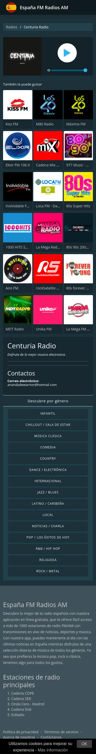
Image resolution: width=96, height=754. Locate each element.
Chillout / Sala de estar (48, 425)
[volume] (69, 70)
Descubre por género (48, 400)
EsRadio (17, 714)
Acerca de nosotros (19, 737)
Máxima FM (76, 124)
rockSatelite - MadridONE (57, 288)
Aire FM (12, 288)
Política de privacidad (20, 731)
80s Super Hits (78, 205)
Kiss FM (12, 124)
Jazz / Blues (48, 492)
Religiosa (48, 560)
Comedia (48, 447)
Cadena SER (21, 698)
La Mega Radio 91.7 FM (55, 247)
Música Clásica (48, 436)
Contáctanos (51, 737)
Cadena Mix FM (48, 165)
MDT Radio (15, 329)
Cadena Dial (21, 709)
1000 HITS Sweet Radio (25, 247)
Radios (11, 27)
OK (84, 744)
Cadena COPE (22, 693)
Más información (53, 750)
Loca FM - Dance (49, 205)
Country (48, 458)
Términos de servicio (61, 731)
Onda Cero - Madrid (27, 704)
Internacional (48, 481)
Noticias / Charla (48, 526)
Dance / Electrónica (48, 470)
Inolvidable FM (18, 205)
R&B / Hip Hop (48, 548)
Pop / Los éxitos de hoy (48, 537)
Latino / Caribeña (48, 503)
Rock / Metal (48, 571)
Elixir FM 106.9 (18, 165)
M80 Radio (45, 124)
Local (48, 515)
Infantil (48, 413)
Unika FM (43, 329)
